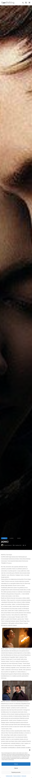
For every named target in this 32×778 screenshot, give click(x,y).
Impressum (23, 775)
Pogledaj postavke (16, 772)
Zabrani (16, 768)
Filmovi (4, 538)
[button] (29, 750)
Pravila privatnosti (17, 775)
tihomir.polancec (8, 545)
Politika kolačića (9, 775)
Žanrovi (19, 538)
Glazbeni (12, 538)
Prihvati (16, 764)
